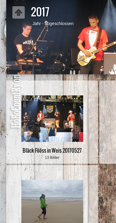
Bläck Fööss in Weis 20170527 (52, 150)
